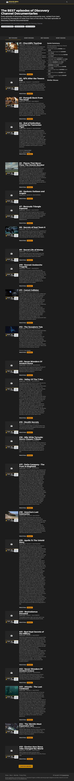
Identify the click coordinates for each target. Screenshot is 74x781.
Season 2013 (22, 251)
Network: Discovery (19, 26)
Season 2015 (22, 44)
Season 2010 (22, 82)
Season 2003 (22, 672)
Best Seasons (45, 38)
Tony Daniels (27, 350)
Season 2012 (22, 727)
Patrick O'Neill (27, 150)
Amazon (30, 74)
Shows (6, 775)
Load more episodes (25, 766)
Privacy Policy (22, 775)
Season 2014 (22, 268)
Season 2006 (22, 328)
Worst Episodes (29, 38)
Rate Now (16, 51)
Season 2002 (22, 195)
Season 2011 (22, 101)
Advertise (16, 775)
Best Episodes (13, 38)
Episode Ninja (65, 775)
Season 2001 (22, 381)
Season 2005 (22, 291)
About (11, 775)
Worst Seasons (60, 38)
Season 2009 (22, 128)
